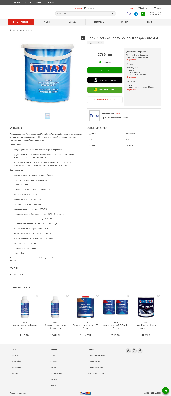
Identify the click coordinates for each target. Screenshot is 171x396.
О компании (16, 355)
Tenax (118, 113)
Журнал (124, 21)
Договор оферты (56, 373)
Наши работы (16, 361)
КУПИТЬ (105, 70)
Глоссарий (53, 379)
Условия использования (18, 393)
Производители (17, 367)
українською (79, 8)
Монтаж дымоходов (95, 367)
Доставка (28, 2)
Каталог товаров (20, 21)
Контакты (16, 2)
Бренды (72, 21)
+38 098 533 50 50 (155, 13)
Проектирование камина (97, 355)
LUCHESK (158, 393)
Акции (47, 21)
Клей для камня (18, 274)
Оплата (39, 2)
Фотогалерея (98, 21)
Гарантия (50, 2)
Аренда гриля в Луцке (96, 373)
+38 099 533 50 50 (155, 15)
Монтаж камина (94, 361)
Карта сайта (54, 385)
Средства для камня (23, 30)
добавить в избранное (106, 99)
